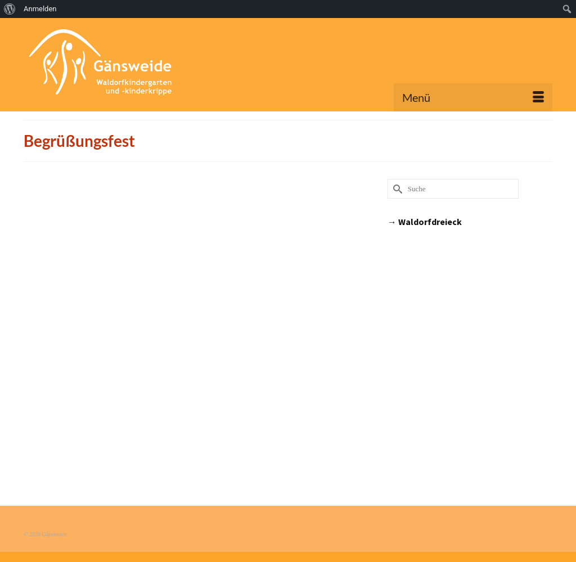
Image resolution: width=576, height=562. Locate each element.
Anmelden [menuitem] (40, 9)
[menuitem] (10, 9)
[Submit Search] (396, 189)
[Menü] (473, 97)
